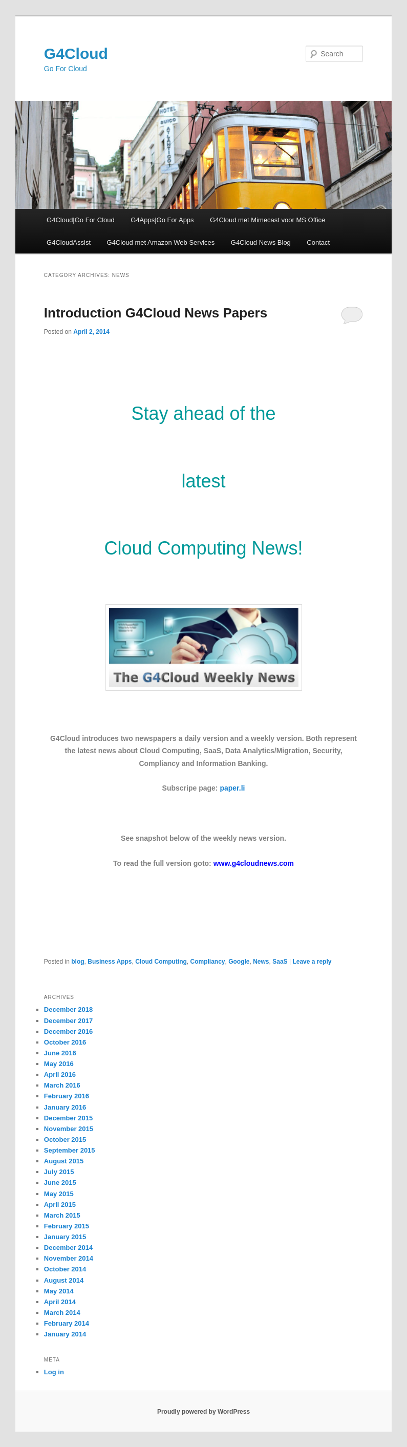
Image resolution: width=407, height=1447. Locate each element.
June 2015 (60, 1182)
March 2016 (62, 1085)
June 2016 (60, 1053)
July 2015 (59, 1172)
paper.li (232, 788)
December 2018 (68, 1009)
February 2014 (66, 1323)
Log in (54, 1372)
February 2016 (66, 1096)
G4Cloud (76, 53)
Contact (318, 242)
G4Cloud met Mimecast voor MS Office (267, 220)
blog (77, 961)
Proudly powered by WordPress (203, 1411)
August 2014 (63, 1280)
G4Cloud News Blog (261, 242)
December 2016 (68, 1031)
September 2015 (69, 1150)
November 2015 (68, 1129)
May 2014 (59, 1291)
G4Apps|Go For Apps (162, 220)
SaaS (279, 961)
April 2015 (60, 1204)
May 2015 (59, 1194)
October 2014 (65, 1269)
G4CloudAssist (69, 242)
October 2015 (65, 1139)
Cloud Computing (161, 961)
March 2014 (62, 1312)
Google (238, 961)
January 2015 (65, 1237)
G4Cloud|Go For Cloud (81, 220)
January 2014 (65, 1334)
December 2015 (68, 1118)
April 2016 (60, 1074)
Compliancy (207, 961)
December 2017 (68, 1021)
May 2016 (59, 1064)
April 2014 (60, 1302)
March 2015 (62, 1215)
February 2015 (66, 1226)
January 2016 (65, 1107)
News (261, 961)
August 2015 (63, 1161)
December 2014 (68, 1247)
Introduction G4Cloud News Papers (155, 313)
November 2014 (68, 1258)
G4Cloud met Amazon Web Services (161, 242)
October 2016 (65, 1042)
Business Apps (110, 961)
